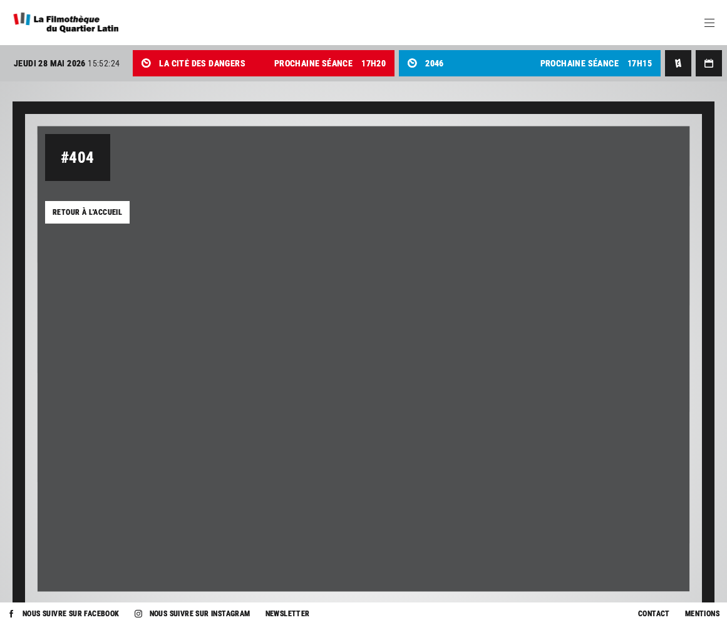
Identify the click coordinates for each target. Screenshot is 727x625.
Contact (654, 613)
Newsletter (288, 613)
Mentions (702, 613)
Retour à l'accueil (87, 212)
